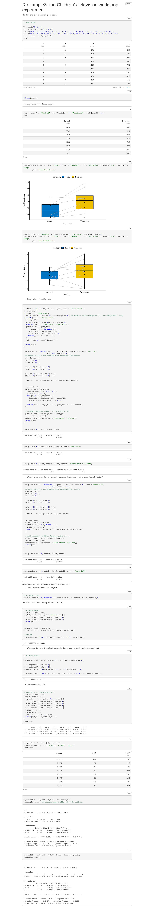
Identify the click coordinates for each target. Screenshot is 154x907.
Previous (115, 87)
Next (128, 87)
